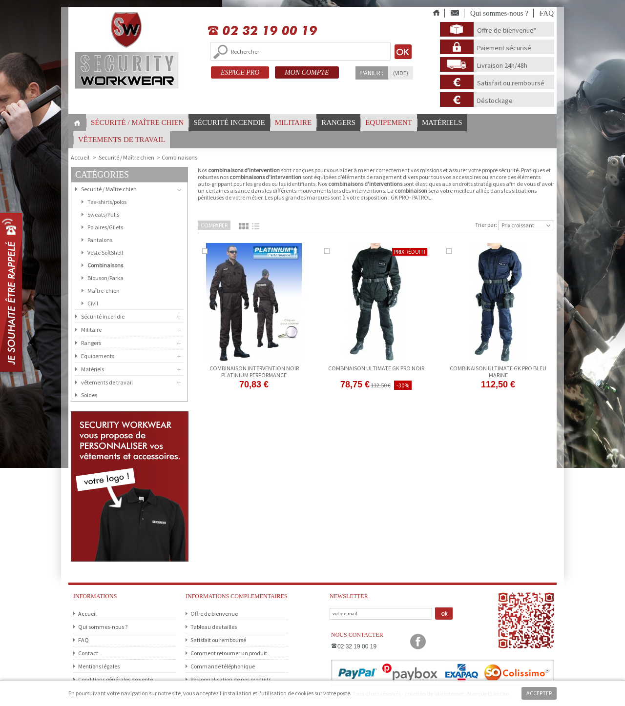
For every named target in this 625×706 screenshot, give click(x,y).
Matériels (442, 122)
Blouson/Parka (105, 278)
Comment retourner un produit (228, 653)
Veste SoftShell (105, 252)
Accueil (87, 613)
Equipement (388, 122)
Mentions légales (99, 666)
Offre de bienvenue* (507, 30)
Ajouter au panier (254, 396)
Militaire (293, 122)
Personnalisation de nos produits (230, 679)
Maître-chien (103, 290)
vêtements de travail (121, 139)
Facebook (418, 641)
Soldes (89, 395)
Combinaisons (105, 265)
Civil (92, 303)
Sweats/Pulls (103, 214)
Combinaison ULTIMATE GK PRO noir (376, 368)
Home (77, 123)
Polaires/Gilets (105, 227)
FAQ (547, 13)
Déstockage (495, 100)
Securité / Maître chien (126, 157)
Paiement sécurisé (504, 47)
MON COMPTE (307, 72)
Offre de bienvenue (214, 613)
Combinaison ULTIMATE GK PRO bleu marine (498, 371)
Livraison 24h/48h (502, 65)
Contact (88, 653)
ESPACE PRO (240, 72)
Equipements (97, 356)
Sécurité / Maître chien (137, 122)
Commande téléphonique (222, 666)
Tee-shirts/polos (106, 201)
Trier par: (486, 224)
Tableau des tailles (213, 626)
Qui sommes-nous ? (499, 13)
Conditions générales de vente (115, 679)
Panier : (371, 72)
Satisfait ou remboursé (510, 83)
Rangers (338, 122)
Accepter (539, 693)
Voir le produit (376, 397)
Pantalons (99, 239)
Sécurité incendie (229, 122)
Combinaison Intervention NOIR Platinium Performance (254, 371)
